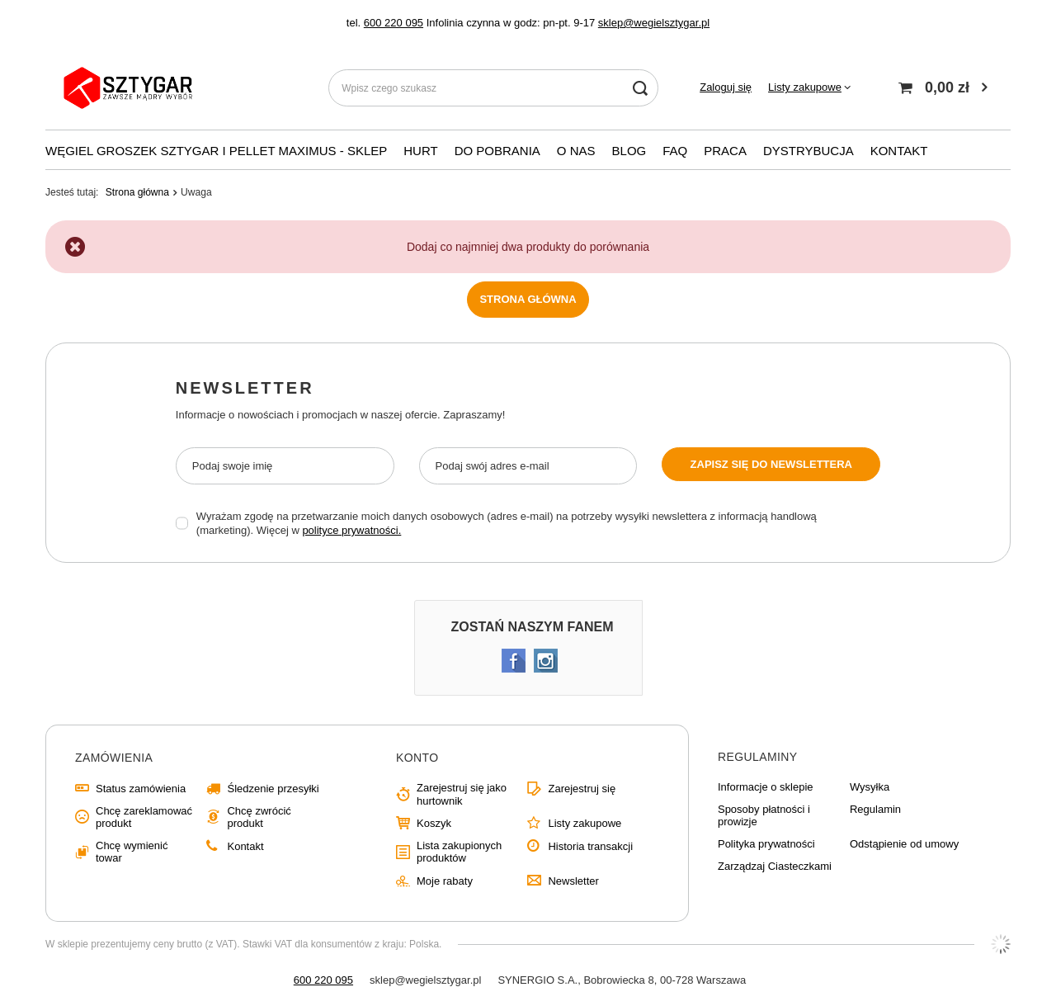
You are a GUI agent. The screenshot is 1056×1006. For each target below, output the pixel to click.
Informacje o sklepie (765, 787)
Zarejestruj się (581, 788)
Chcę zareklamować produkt (144, 817)
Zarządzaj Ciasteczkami (775, 866)
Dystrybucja (808, 151)
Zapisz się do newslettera (771, 464)
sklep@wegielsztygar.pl (654, 23)
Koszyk (434, 823)
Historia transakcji (590, 846)
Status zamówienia (141, 788)
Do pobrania (497, 151)
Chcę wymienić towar (131, 852)
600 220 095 (393, 23)
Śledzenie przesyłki (272, 788)
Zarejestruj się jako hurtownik (462, 794)
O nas (576, 151)
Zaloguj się (726, 87)
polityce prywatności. (351, 530)
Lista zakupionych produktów (459, 852)
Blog (629, 151)
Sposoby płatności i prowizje (764, 816)
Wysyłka (869, 787)
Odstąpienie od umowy (904, 844)
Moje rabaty (445, 881)
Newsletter (245, 388)
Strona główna (137, 192)
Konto (417, 757)
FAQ (674, 151)
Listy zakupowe (805, 87)
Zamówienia (114, 757)
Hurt (420, 151)
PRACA (725, 151)
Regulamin (875, 809)
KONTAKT (899, 151)
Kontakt (245, 846)
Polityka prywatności (766, 844)
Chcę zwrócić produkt (258, 817)
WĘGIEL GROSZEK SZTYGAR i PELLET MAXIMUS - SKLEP (216, 151)
